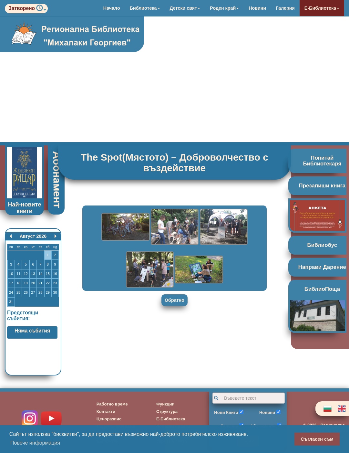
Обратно (174, 300)
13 (33, 274)
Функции (165, 404)
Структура (167, 411)
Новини (257, 8)
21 (40, 283)
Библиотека (145, 8)
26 (26, 292)
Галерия (285, 8)
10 (11, 274)
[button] (41, 9)
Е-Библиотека (321, 8)
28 (40, 292)
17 (11, 283)
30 (55, 292)
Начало (111, 8)
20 (33, 283)
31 (11, 302)
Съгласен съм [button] (317, 439)
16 (55, 274)
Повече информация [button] (35, 443)
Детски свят (185, 8)
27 (33, 292)
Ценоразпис (109, 418)
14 (40, 274)
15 (48, 274)
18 (18, 283)
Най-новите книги (24, 207)
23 (55, 283)
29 (48, 292)
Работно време (112, 404)
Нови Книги (226, 412)
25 (18, 292)
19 (26, 283)
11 (18, 274)
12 (26, 274)
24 (11, 292)
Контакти (106, 411)
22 (48, 283)
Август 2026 (33, 236)
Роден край (224, 8)
